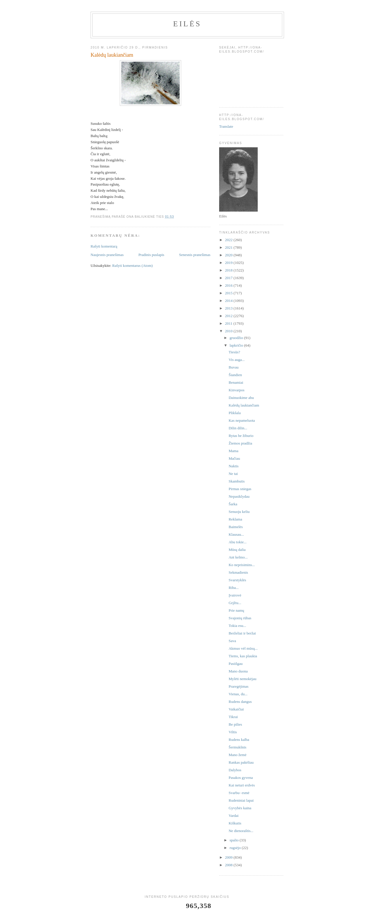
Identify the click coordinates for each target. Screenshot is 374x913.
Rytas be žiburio (240, 435)
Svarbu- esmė (238, 793)
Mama (233, 451)
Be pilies (235, 724)
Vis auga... (236, 359)
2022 (229, 240)
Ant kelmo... (237, 557)
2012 (229, 316)
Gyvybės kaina (239, 808)
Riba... (233, 587)
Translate (226, 126)
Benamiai (235, 382)
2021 (229, 247)
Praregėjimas (238, 686)
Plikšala (234, 413)
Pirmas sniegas (239, 489)
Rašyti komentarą (104, 246)
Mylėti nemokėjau (242, 679)
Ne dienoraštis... (240, 831)
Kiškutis (234, 823)
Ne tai (233, 473)
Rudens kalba (238, 739)
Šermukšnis (237, 747)
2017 (229, 278)
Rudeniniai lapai (241, 800)
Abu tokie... (237, 542)
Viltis (232, 732)
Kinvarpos (236, 390)
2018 (229, 270)
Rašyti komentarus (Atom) (132, 265)
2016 (229, 285)
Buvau (233, 367)
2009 (229, 857)
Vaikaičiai (236, 709)
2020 (229, 255)
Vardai (233, 815)
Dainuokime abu (241, 397)
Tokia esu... (237, 625)
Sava (232, 641)
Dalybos (234, 770)
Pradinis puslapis (151, 255)
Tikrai (233, 717)
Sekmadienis (238, 572)
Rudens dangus (240, 701)
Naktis (233, 466)
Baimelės (235, 527)
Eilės (187, 24)
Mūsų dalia (236, 549)
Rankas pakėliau (241, 762)
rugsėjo (236, 847)
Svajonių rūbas (239, 618)
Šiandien (235, 375)
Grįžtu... (234, 603)
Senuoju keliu (239, 511)
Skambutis (236, 481)
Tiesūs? (234, 352)
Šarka (232, 504)
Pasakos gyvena (240, 777)
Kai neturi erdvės (241, 785)
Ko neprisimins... (241, 565)
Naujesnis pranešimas (107, 255)
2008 (229, 865)
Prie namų (236, 610)
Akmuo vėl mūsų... (242, 648)
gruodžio (237, 338)
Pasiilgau (235, 663)
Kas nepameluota (241, 420)
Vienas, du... (237, 694)
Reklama (235, 519)
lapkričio (237, 345)
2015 (229, 293)
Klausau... (236, 534)
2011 (229, 323)
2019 (229, 262)
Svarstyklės (237, 580)
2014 (229, 300)
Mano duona (237, 671)
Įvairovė (234, 595)
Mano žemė (237, 755)
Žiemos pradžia (240, 443)
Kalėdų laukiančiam (243, 405)
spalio (235, 840)
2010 (229, 331)
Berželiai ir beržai (242, 633)
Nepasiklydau (238, 496)
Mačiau (234, 458)
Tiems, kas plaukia (242, 656)
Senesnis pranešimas (194, 255)
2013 (229, 308)
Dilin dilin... (237, 428)
